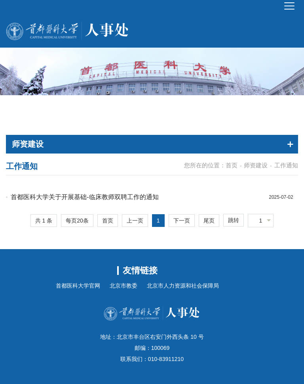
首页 (232, 165)
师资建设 (256, 165)
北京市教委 (123, 285)
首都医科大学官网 (78, 285)
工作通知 (286, 165)
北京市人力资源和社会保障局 (183, 285)
